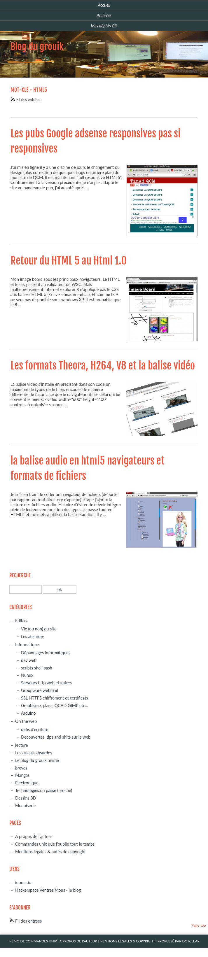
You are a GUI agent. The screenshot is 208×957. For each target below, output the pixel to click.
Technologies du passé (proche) (43, 790)
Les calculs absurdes (33, 752)
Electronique (27, 782)
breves (21, 767)
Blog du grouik (37, 46)
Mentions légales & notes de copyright (50, 851)
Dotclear (190, 941)
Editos (21, 620)
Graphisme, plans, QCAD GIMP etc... (54, 705)
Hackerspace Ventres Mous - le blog (48, 890)
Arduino (28, 713)
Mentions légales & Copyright (127, 941)
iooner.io (23, 882)
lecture (21, 745)
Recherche (20, 575)
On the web (26, 721)
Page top (198, 925)
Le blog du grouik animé (37, 760)
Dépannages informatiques (45, 652)
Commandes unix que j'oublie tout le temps (55, 844)
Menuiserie (25, 805)
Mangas (22, 775)
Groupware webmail (39, 690)
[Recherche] (25, 589)
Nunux (27, 675)
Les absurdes (33, 636)
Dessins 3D (25, 797)
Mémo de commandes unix (32, 941)
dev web (28, 660)
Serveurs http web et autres (46, 682)
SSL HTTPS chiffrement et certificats (54, 697)
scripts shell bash (36, 667)
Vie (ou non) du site (38, 628)
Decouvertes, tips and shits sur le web (55, 737)
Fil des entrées (28, 99)
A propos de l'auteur (33, 836)
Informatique (27, 644)
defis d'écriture (34, 729)
